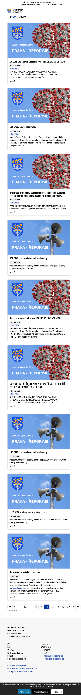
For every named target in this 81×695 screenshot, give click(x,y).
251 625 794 (29, 2)
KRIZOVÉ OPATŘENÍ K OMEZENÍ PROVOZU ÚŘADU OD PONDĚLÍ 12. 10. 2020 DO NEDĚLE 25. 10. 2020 (37, 385)
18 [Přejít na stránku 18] (57, 607)
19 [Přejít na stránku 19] (63, 607)
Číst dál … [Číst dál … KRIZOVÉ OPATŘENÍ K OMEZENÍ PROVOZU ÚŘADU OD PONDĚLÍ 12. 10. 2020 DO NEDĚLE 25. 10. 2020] (13, 406)
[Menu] (72, 11)
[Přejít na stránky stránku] (14, 607)
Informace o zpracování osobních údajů (22, 669)
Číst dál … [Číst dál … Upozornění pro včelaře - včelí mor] (13, 597)
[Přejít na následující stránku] (73, 607)
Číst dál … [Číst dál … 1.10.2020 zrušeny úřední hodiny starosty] (13, 466)
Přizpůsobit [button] (57, 692)
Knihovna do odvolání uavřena (22, 127)
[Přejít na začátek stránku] (10, 607)
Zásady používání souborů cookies (20, 671)
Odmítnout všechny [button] (40, 692)
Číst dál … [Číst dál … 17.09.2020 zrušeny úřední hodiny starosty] (13, 526)
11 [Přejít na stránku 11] (19, 607)
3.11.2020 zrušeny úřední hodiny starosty (28, 258)
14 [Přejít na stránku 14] (36, 607)
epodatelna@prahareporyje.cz (52, 659)
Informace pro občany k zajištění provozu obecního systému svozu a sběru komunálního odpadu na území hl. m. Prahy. (37, 194)
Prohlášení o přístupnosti (16, 666)
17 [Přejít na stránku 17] (52, 607)
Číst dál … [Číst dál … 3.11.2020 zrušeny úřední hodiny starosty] (13, 272)
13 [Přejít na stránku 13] (30, 607)
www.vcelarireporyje (18, 588)
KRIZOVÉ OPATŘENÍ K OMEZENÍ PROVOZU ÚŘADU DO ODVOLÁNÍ (37, 61)
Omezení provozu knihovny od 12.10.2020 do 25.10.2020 (34, 318)
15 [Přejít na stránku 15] (41, 607)
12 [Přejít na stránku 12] (25, 607)
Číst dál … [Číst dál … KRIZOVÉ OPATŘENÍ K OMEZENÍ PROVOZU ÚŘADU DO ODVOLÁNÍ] (13, 81)
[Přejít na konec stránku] (78, 607)
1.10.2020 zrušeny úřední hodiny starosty (28, 452)
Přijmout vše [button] (24, 692)
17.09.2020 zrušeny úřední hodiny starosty (29, 512)
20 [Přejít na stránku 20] (68, 607)
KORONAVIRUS (14, 68)
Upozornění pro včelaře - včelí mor (25, 572)
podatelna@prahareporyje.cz (46, 2)
